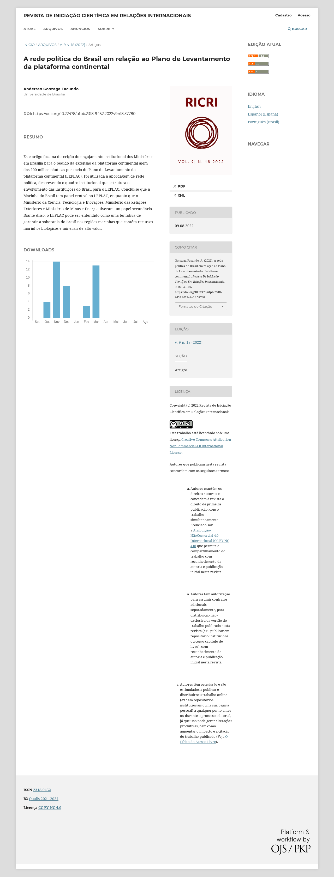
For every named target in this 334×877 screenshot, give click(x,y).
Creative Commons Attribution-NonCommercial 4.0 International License (201, 446)
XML (181, 195)
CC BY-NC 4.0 (49, 807)
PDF (181, 186)
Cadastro (283, 15)
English (254, 106)
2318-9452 (42, 789)
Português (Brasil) (263, 121)
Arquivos (53, 29)
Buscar (297, 29)
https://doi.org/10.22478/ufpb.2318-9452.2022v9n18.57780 (84, 113)
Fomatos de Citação (195, 306)
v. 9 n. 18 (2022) (72, 45)
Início (29, 45)
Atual (29, 29)
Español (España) (263, 114)
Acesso (304, 15)
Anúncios (80, 29)
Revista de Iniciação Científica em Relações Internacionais (107, 16)
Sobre (104, 29)
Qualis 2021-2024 (43, 798)
